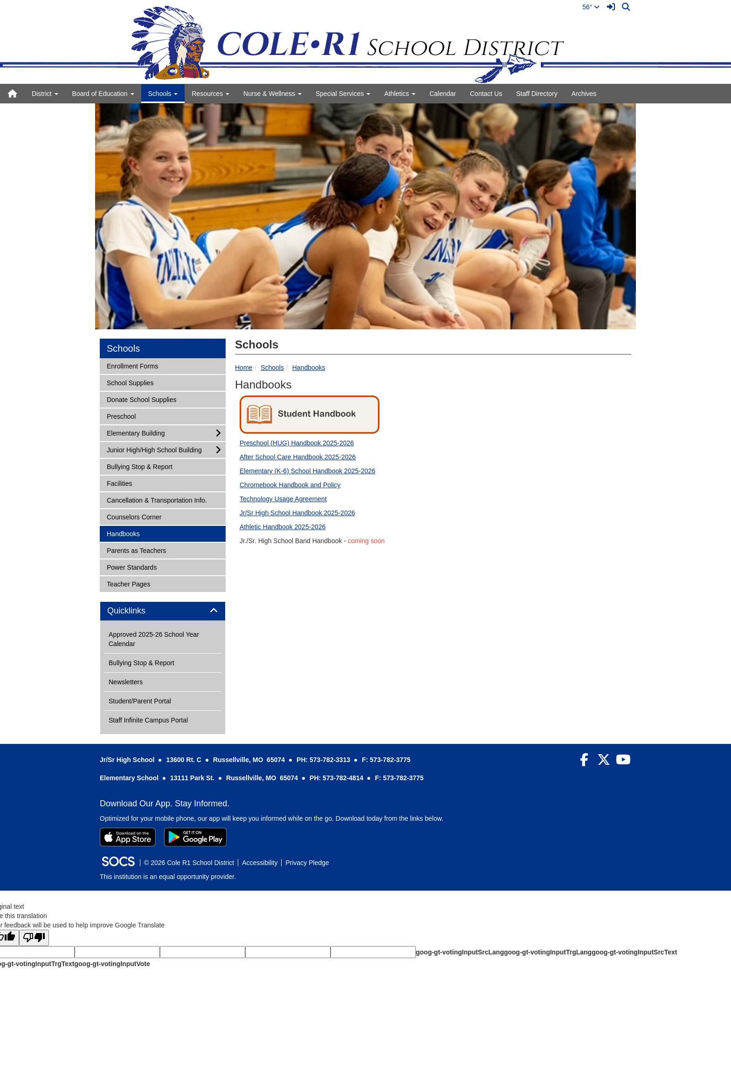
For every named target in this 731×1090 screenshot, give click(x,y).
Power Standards (131, 566)
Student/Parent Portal (140, 701)
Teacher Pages (128, 583)
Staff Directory (536, 93)
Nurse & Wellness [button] (272, 93)
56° (591, 7)
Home (243, 367)
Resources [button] (210, 93)
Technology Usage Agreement (283, 499)
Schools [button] (163, 93)
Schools (272, 367)
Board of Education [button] (103, 93)
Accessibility (259, 862)
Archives (584, 93)
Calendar (442, 93)
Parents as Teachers (136, 549)
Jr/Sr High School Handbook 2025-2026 (297, 513)
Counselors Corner (134, 516)
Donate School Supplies (141, 399)
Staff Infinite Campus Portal (148, 720)
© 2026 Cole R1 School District (189, 862)
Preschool (121, 415)
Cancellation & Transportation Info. (156, 499)
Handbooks (308, 367)
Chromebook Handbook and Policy (290, 485)
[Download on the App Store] (128, 837)
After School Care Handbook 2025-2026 (298, 457)
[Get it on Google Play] (195, 837)
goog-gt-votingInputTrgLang (548, 952)
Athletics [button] (399, 93)
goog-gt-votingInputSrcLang (460, 952)
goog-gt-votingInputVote (112, 963)
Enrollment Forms (132, 365)
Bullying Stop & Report (139, 466)
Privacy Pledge (307, 862)
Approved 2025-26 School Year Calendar (154, 639)
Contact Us (486, 93)
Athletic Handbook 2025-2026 (282, 527)
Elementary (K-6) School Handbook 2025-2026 (307, 471)
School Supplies (129, 382)
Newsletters (126, 682)
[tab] (162, 611)
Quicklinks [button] (136, 610)
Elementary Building (135, 432)
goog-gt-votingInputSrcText (634, 952)
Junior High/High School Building (154, 449)
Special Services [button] (343, 93)
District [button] (45, 93)
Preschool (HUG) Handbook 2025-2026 (297, 443)
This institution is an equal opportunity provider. (168, 876)
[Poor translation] (34, 938)
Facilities (119, 482)
